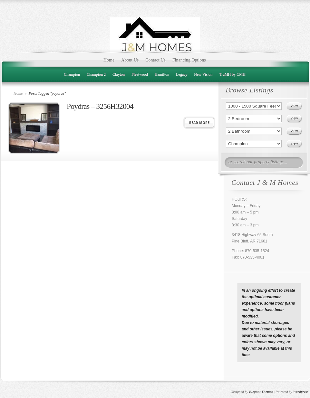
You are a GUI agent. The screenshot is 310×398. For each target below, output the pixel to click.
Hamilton (162, 74)
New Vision (203, 74)
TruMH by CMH (232, 74)
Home (108, 60)
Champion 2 (96, 74)
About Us (130, 60)
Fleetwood (139, 74)
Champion (72, 74)
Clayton (118, 74)
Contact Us (155, 60)
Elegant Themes (261, 391)
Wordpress (300, 391)
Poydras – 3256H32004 (100, 106)
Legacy (181, 74)
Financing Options (189, 60)
